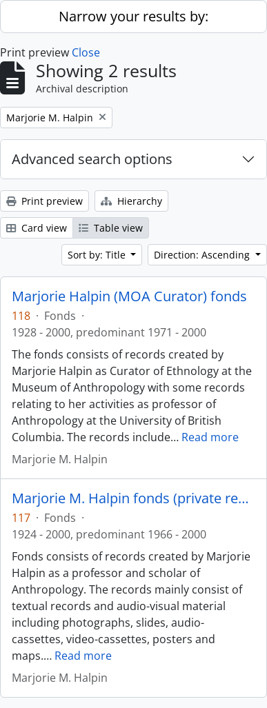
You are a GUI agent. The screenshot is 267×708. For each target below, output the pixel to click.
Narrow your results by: (133, 16)
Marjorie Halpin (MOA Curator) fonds (129, 296)
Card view (36, 227)
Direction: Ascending (203, 254)
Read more (210, 437)
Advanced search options (92, 159)
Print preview (44, 201)
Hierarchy (131, 201)
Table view (111, 227)
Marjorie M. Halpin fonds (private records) (133, 498)
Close (86, 52)
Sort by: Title (98, 254)
